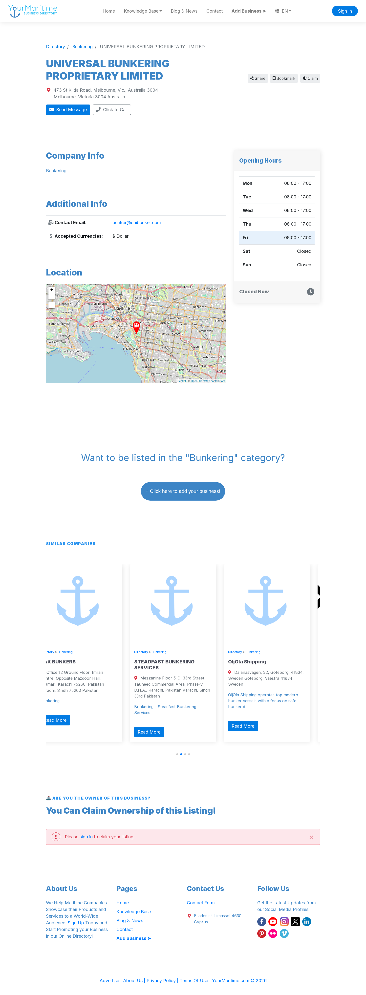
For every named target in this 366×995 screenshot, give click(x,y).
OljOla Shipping (257, 662)
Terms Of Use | (196, 980)
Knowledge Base (133, 911)
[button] (177, 754)
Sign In (345, 11)
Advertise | (111, 980)
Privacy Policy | (163, 980)
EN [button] (281, 11)
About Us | (135, 980)
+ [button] (51, 290)
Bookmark (284, 78)
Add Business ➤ (249, 11)
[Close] (311, 836)
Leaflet (182, 381)
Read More (65, 720)
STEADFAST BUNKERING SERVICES (174, 665)
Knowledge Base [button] (141, 11)
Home (109, 11)
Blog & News (184, 11)
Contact (214, 11)
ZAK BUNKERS (68, 662)
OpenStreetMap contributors (208, 381)
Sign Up (76, 922)
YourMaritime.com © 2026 (239, 980)
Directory (57, 652)
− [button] (51, 296)
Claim (310, 78)
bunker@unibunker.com (136, 222)
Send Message (68, 109)
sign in (86, 836)
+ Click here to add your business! (183, 491)
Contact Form (201, 902)
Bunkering (75, 652)
